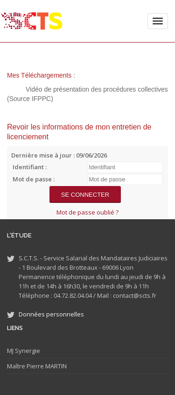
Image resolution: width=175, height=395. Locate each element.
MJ (10, 350)
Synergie (27, 350)
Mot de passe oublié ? (87, 212)
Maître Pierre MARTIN (37, 366)
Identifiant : (30, 167)
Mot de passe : (34, 179)
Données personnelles (51, 314)
